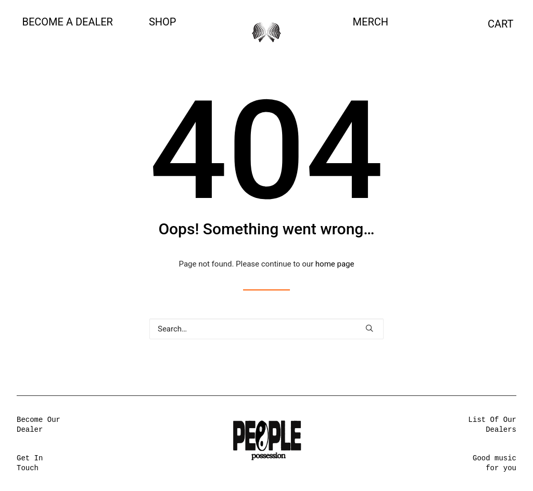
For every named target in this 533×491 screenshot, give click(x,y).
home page (334, 264)
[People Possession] (266, 32)
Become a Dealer (67, 22)
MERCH (370, 22)
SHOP (162, 22)
